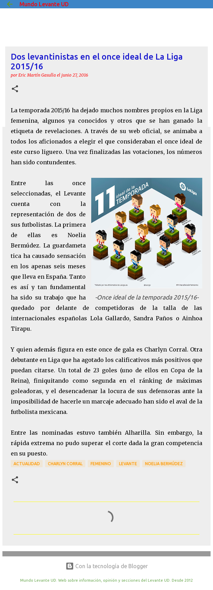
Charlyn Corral (65, 463)
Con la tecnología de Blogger (107, 566)
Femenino (101, 463)
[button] (15, 89)
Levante (128, 463)
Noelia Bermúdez (164, 463)
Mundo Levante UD (44, 4)
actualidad (27, 463)
